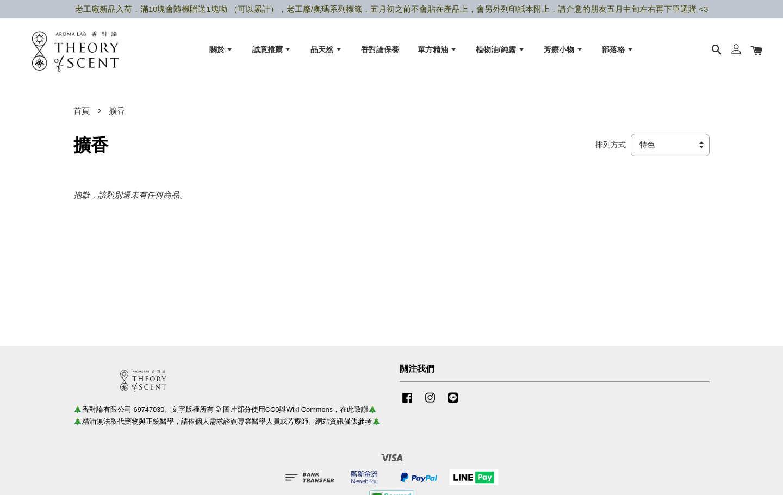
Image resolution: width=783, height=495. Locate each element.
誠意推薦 (272, 49)
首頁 (81, 110)
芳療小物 (563, 49)
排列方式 (610, 145)
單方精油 (437, 49)
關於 (221, 49)
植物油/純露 (500, 49)
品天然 (326, 49)
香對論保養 (380, 49)
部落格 (618, 49)
